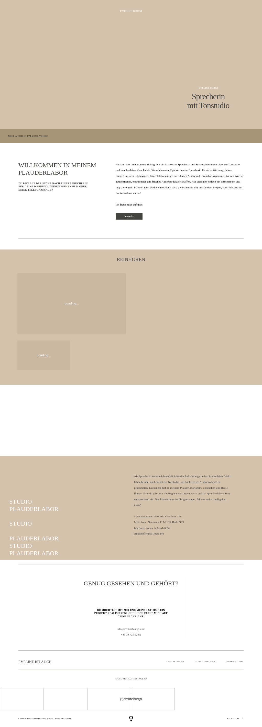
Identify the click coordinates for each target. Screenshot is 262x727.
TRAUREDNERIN (175, 662)
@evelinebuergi (131, 699)
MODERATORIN (235, 662)
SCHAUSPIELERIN (205, 662)
